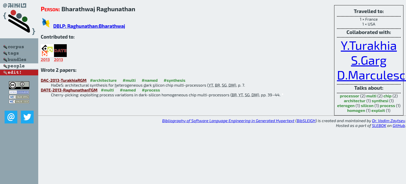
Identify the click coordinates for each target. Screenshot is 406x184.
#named (150, 80)
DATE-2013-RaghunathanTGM (69, 89)
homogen (356, 110)
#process (151, 89)
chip (388, 95)
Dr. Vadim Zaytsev (388, 120)
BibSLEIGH (306, 120)
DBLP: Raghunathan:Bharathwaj (89, 26)
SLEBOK (379, 125)
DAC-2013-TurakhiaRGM (63, 80)
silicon (367, 105)
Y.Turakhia (369, 45)
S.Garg (369, 59)
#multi (129, 80)
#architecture (103, 80)
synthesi (380, 100)
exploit (378, 110)
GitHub (399, 125)
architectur (354, 100)
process (387, 105)
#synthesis (174, 80)
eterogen (346, 105)
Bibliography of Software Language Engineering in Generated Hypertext (228, 120)
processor (349, 95)
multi (371, 95)
